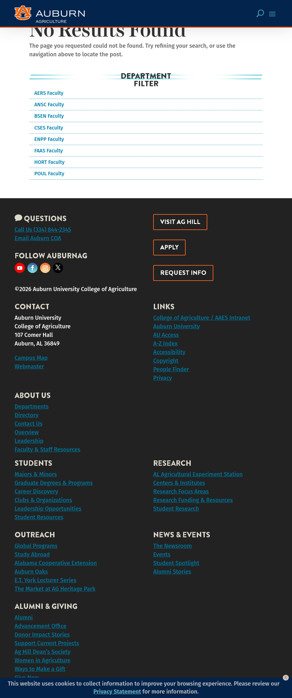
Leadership (29, 440)
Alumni (24, 617)
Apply (169, 247)
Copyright (165, 360)
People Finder (171, 369)
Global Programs (36, 545)
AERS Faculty (48, 93)
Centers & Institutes (179, 482)
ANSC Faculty (49, 104)
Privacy (162, 377)
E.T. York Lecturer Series (45, 580)
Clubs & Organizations (43, 500)
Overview (27, 432)
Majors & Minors (36, 474)
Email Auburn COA (38, 238)
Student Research (176, 508)
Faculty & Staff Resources (48, 449)
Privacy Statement (117, 691)
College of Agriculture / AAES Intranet (201, 317)
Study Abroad (32, 554)
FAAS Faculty (48, 151)
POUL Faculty (49, 174)
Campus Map (31, 357)
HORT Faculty (49, 162)
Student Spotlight (176, 563)
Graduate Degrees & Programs (54, 482)
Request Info (183, 272)
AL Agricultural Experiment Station (198, 474)
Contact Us (28, 423)
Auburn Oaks (31, 571)
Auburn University (176, 326)
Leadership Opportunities (48, 508)
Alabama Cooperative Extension (56, 563)
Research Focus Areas (181, 491)
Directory (27, 415)
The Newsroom (172, 545)
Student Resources (39, 517)
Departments (32, 406)
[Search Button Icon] (260, 13)
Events (161, 554)
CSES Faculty (48, 128)
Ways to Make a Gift (40, 669)
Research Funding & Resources (193, 500)
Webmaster (29, 366)
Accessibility (169, 352)
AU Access (166, 335)
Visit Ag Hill (180, 222)
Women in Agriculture (43, 660)
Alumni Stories (172, 571)
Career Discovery (36, 491)
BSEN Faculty (49, 116)
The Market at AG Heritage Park (55, 588)
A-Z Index (165, 343)
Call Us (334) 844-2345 (43, 229)
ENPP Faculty (49, 139)
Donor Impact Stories (42, 634)
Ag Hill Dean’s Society (42, 651)
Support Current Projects (47, 643)
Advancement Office (41, 626)
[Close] (286, 678)
